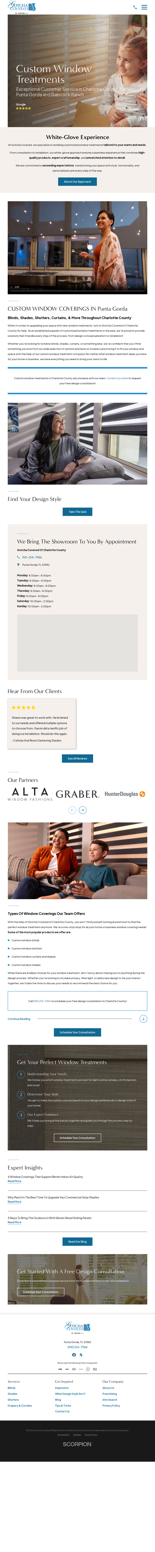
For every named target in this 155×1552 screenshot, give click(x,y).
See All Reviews (77, 758)
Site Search (109, 1400)
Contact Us (62, 1411)
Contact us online (117, 378)
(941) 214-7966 (42, 1001)
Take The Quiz (77, 511)
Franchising (109, 1394)
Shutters (13, 1400)
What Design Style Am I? (70, 1394)
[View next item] (83, 810)
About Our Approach (77, 181)
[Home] (22, 7)
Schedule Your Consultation (77, 1032)
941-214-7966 (32, 557)
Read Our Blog (77, 1242)
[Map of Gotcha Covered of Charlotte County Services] (77, 643)
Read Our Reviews (127, 108)
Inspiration (62, 1388)
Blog (58, 1400)
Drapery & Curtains (20, 1406)
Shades (12, 1394)
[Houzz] (81, 1355)
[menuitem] (63, 1435)
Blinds (11, 1388)
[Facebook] (74, 1355)
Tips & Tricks (63, 1406)
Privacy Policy (111, 1406)
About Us (108, 1388)
